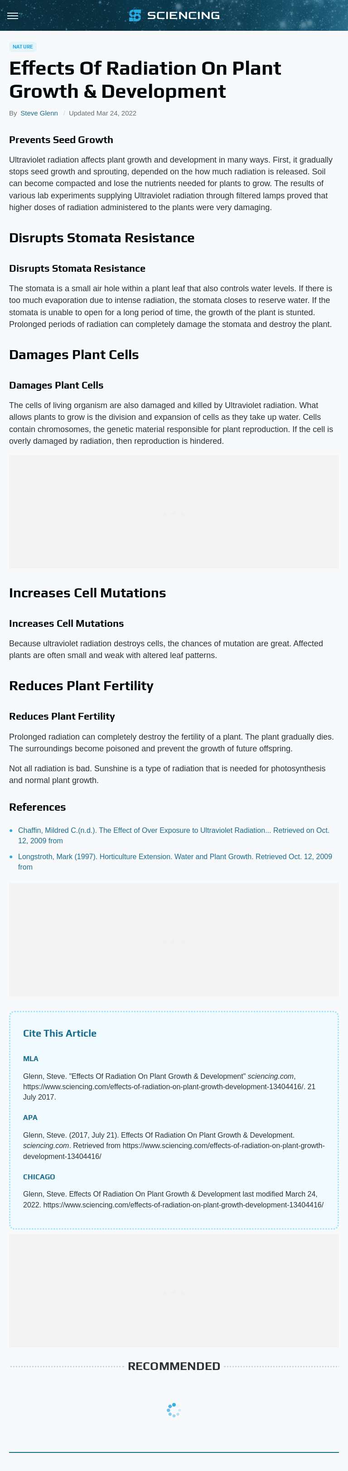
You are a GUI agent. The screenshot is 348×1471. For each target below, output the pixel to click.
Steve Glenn (39, 113)
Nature (23, 46)
